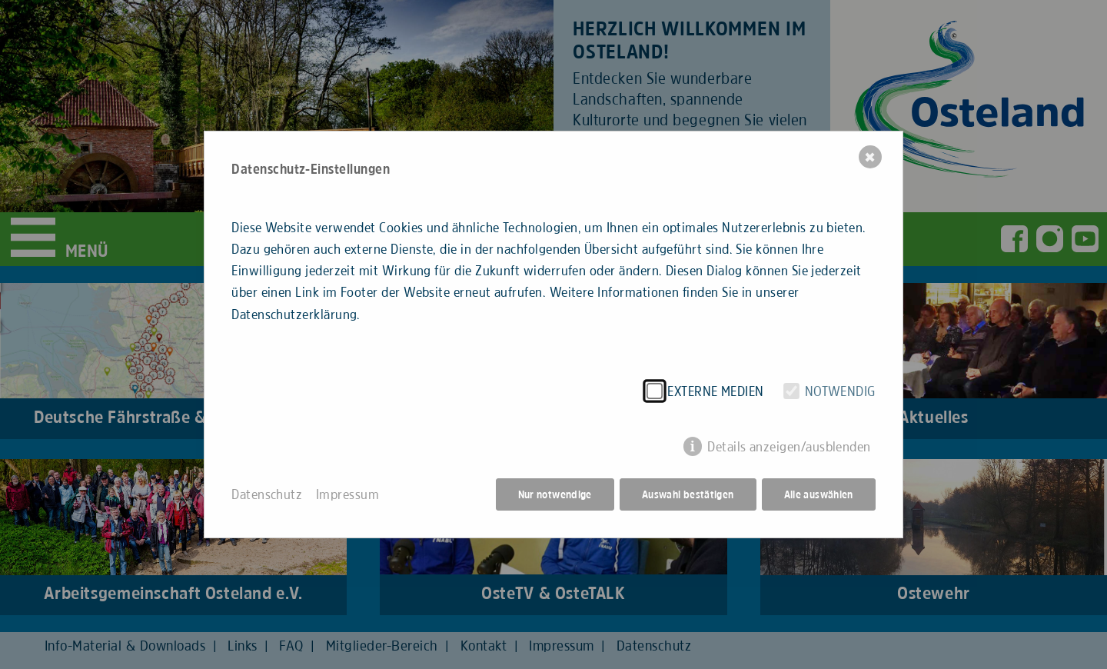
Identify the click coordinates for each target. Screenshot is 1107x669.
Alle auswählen (818, 494)
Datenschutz (266, 494)
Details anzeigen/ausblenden (789, 447)
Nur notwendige (555, 494)
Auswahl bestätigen (688, 494)
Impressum (347, 494)
